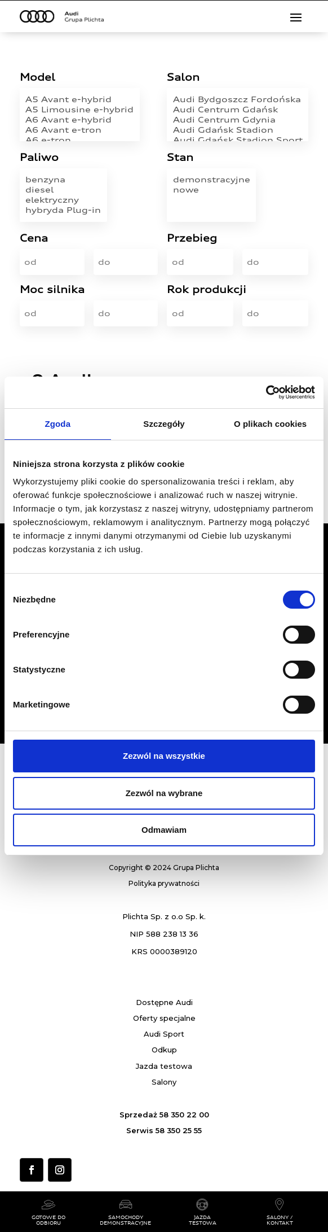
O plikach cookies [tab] (270, 424)
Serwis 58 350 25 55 (164, 1130)
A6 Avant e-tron (79, 130)
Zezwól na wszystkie (164, 756)
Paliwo (39, 158)
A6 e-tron (79, 140)
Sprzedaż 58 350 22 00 (164, 1114)
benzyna (63, 179)
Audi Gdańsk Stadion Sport (238, 140)
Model (37, 77)
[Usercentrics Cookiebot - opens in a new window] (265, 392)
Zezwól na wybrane (164, 793)
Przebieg (192, 238)
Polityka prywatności (164, 883)
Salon (183, 77)
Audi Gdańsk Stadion (238, 130)
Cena (34, 238)
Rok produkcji (206, 290)
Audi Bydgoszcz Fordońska (238, 99)
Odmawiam (164, 830)
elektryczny (63, 200)
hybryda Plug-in (63, 210)
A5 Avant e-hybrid (79, 99)
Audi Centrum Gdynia (238, 120)
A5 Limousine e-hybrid (79, 109)
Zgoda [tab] (58, 424)
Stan (180, 158)
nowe (211, 190)
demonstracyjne (211, 179)
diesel (63, 190)
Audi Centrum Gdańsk (238, 109)
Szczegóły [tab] (163, 424)
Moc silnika (52, 290)
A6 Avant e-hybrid (79, 120)
